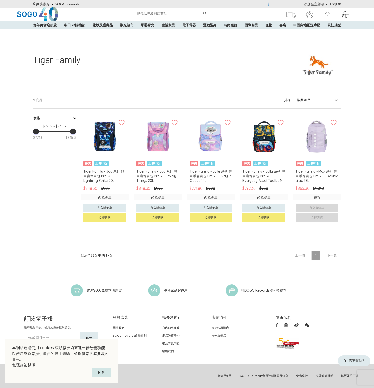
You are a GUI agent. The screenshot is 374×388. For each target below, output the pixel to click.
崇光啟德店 (219, 335)
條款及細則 (225, 376)
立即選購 (105, 217)
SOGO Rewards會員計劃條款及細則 (264, 376)
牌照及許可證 (350, 376)
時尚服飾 (230, 34)
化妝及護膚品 (102, 34)
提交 (89, 338)
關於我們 (118, 328)
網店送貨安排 (171, 335)
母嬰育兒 (147, 34)
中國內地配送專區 (306, 34)
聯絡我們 (168, 351)
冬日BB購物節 (74, 34)
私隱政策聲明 (23, 365)
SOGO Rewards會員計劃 (130, 335)
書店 (282, 34)
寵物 (268, 34)
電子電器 (189, 34)
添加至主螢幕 (314, 4)
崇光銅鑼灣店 (220, 328)
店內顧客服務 (171, 328)
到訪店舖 (334, 34)
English (335, 4)
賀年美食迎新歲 (45, 34)
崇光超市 (127, 34)
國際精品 (251, 34)
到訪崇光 (41, 4)
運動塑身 (210, 34)
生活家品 (168, 34)
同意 (101, 372)
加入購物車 (105, 208)
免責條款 (302, 376)
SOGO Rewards (67, 4)
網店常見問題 (171, 343)
